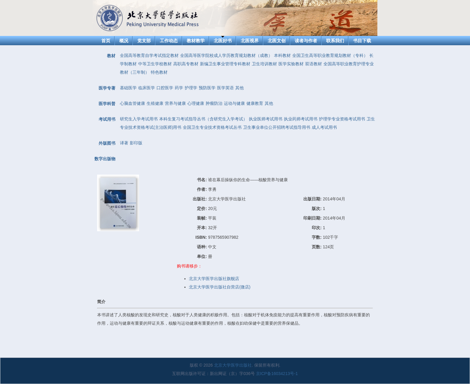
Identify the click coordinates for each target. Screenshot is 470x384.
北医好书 (223, 40)
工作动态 (169, 40)
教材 (111, 55)
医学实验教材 (291, 63)
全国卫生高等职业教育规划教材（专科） (330, 55)
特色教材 (159, 72)
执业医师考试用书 (265, 119)
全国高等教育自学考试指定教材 (149, 55)
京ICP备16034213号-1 (277, 373)
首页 (105, 40)
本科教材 (282, 55)
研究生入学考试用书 (139, 119)
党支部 (144, 40)
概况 (123, 40)
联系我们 (335, 40)
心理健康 (195, 103)
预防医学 (207, 87)
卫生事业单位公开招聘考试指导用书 (276, 127)
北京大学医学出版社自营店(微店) (219, 287)
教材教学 (196, 40)
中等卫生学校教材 (155, 63)
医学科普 (107, 103)
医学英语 (225, 87)
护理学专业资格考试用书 (342, 119)
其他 (239, 87)
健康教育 (254, 103)
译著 (124, 142)
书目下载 (362, 40)
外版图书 (107, 143)
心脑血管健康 (132, 103)
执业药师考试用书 (300, 119)
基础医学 (128, 87)
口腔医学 (164, 87)
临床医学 (146, 87)
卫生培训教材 (264, 63)
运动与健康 (234, 103)
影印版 (136, 142)
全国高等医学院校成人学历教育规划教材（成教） (226, 55)
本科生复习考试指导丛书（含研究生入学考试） (203, 119)
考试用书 (107, 119)
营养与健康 (175, 103)
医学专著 (107, 88)
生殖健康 (155, 103)
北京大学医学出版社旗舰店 (214, 278)
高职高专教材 (185, 63)
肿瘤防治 (214, 103)
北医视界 (250, 40)
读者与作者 (306, 40)
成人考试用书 (324, 127)
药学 (179, 87)
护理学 (191, 87)
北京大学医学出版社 (233, 365)
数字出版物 (104, 158)
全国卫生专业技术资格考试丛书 (212, 127)
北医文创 (277, 40)
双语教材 (313, 63)
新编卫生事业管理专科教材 (225, 63)
